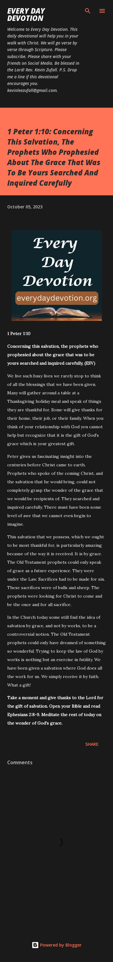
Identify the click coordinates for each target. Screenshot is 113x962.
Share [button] (92, 744)
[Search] (87, 11)
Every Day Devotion (26, 14)
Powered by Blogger (57, 945)
